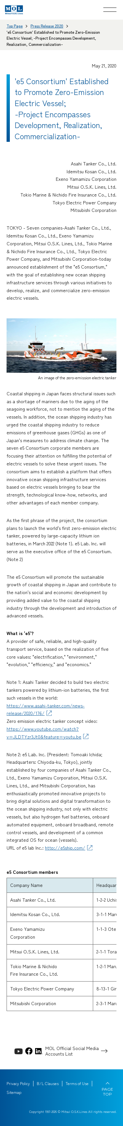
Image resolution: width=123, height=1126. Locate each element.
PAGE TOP (107, 1092)
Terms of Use (77, 1083)
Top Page (15, 25)
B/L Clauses (48, 1083)
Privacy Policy (18, 1083)
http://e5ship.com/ (65, 847)
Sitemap (14, 1092)
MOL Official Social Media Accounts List (72, 1051)
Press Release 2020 (47, 25)
